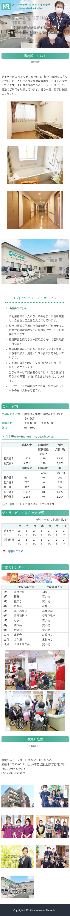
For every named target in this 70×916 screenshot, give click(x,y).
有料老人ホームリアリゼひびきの (17, 889)
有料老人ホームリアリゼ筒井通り (17, 799)
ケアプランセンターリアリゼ (17, 859)
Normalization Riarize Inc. (44, 910)
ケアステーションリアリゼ (52, 829)
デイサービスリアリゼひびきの (52, 859)
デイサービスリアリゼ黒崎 (52, 799)
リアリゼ (18, 829)
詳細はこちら (15, 551)
